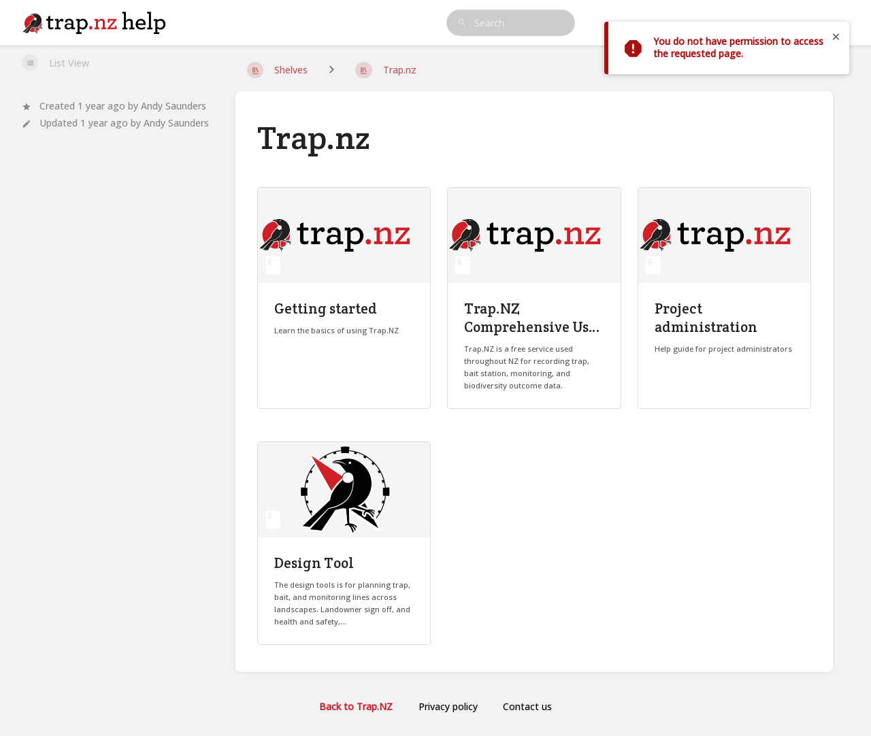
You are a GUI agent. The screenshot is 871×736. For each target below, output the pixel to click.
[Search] (462, 22)
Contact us (527, 706)
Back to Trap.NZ (356, 706)
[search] (511, 23)
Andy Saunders (173, 105)
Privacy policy (448, 706)
